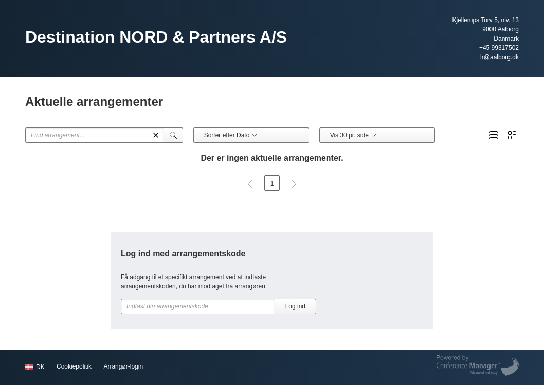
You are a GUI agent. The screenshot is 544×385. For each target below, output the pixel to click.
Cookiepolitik (74, 366)
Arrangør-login (123, 366)
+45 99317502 (499, 47)
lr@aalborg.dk (499, 57)
